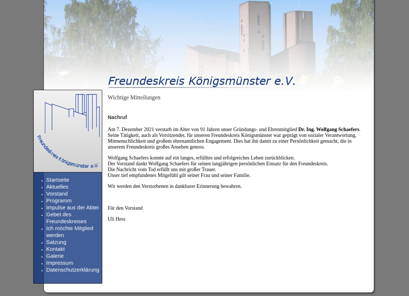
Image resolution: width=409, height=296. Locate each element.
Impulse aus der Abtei (72, 207)
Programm (59, 200)
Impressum (59, 263)
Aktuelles (57, 186)
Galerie (55, 256)
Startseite (57, 180)
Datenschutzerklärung (72, 270)
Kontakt (55, 249)
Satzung (56, 242)
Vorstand (57, 193)
